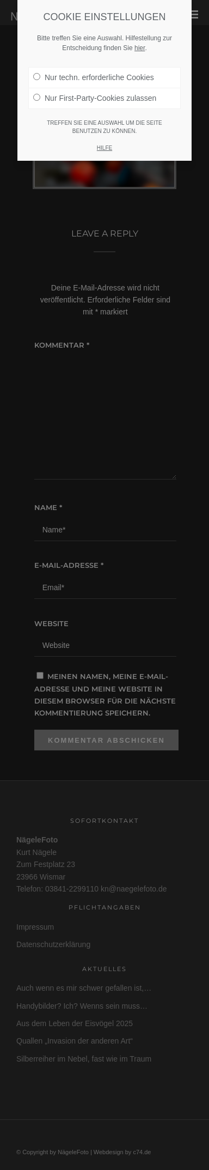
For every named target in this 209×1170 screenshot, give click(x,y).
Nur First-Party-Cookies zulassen (94, 91)
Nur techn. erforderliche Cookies (93, 70)
